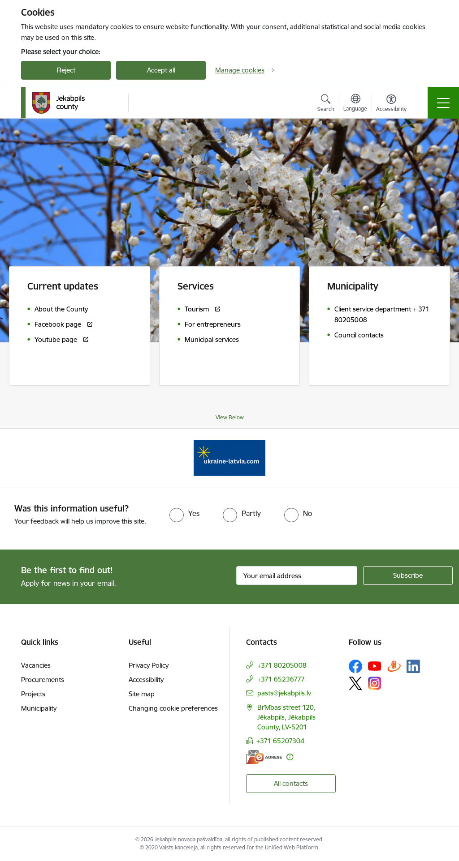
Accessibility (146, 679)
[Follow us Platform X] (355, 683)
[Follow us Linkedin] (413, 666)
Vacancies (36, 665)
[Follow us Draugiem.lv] (394, 666)
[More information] (289, 757)
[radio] (184, 513)
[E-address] (264, 757)
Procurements (42, 679)
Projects (33, 694)
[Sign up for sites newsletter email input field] (296, 575)
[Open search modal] (326, 104)
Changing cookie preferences (173, 708)
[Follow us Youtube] (374, 666)
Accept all (161, 70)
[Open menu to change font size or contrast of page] (391, 104)
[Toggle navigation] (443, 103)
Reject (66, 70)
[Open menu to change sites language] (355, 104)
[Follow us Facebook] (355, 666)
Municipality (38, 708)
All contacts (291, 783)
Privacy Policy (149, 665)
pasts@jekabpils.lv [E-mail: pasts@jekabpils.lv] (284, 693)
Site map (142, 694)
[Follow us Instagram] (374, 683)
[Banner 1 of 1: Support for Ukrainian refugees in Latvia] (229, 457)
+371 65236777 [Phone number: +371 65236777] (281, 679)
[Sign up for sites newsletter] (408, 575)
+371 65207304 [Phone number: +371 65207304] (280, 741)
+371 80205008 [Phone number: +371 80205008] (282, 665)
